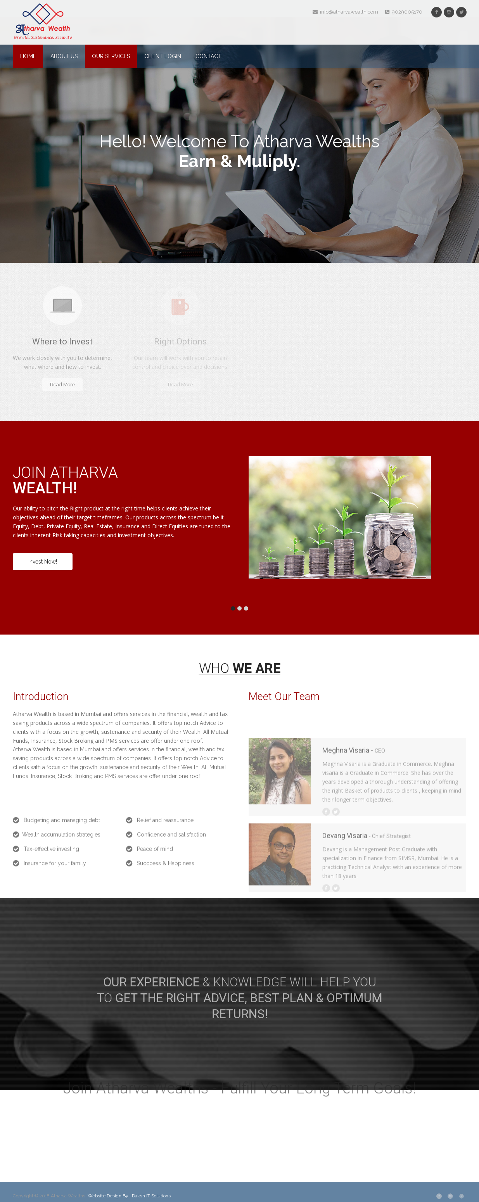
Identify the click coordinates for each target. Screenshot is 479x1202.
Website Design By (109, 1196)
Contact (208, 56)
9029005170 (403, 12)
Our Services (111, 56)
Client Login (162, 56)
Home (28, 56)
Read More (62, 384)
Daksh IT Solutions (151, 1196)
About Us (64, 56)
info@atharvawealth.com (345, 12)
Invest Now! (42, 562)
